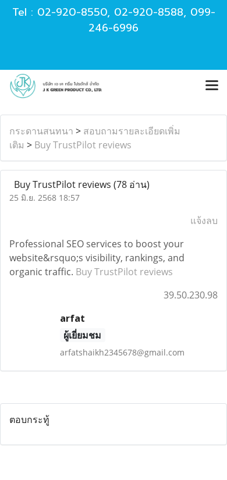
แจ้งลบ (204, 220)
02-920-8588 (148, 12)
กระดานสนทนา (41, 131)
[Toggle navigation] (212, 86)
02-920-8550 (72, 12)
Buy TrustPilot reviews (83, 144)
